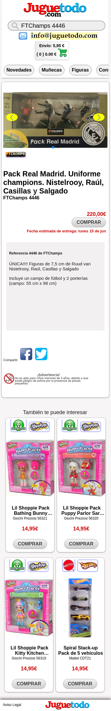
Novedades (19, 69)
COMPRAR (89, 222)
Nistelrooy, (65, 182)
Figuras (80, 69)
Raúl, (95, 182)
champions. (23, 182)
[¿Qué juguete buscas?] (56, 26)
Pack (11, 174)
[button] (53, 147)
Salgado (53, 191)
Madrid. (53, 174)
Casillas (17, 191)
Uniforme (84, 174)
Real (30, 174)
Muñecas (52, 69)
